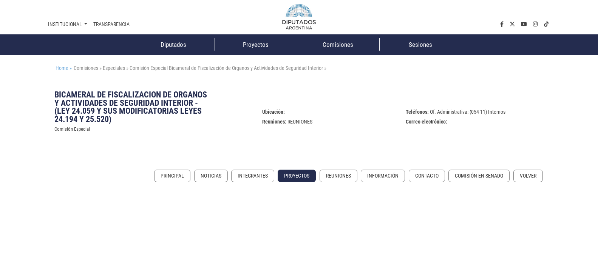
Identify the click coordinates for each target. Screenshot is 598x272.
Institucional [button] (65, 24)
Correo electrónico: (426, 122)
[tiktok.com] (546, 24)
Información (383, 176)
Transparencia (111, 24)
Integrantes (253, 176)
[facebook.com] (502, 24)
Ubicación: (273, 112)
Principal (172, 176)
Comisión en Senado (479, 176)
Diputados (173, 44)
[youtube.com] (524, 24)
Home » (64, 68)
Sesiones (420, 44)
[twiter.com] (512, 24)
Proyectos (256, 44)
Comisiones (338, 44)
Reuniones (338, 176)
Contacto (427, 176)
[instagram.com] (535, 24)
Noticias (211, 176)
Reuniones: (274, 122)
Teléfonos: (417, 112)
